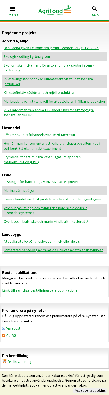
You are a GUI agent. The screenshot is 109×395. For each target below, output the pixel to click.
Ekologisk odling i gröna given (27, 56)
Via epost (13, 328)
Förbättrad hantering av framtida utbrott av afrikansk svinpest (53, 250)
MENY (13, 12)
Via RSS (11, 335)
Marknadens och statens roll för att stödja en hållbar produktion (54, 101)
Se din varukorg (19, 361)
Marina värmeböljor (19, 190)
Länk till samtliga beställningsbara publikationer (40, 290)
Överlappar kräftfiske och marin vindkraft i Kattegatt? (46, 221)
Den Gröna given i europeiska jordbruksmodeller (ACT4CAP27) (51, 48)
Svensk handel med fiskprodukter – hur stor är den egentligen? (52, 199)
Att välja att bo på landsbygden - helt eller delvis (42, 241)
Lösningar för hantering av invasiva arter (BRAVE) (42, 181)
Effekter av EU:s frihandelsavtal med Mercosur (39, 134)
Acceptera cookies (90, 390)
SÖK (95, 12)
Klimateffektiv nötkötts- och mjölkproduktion (39, 92)
